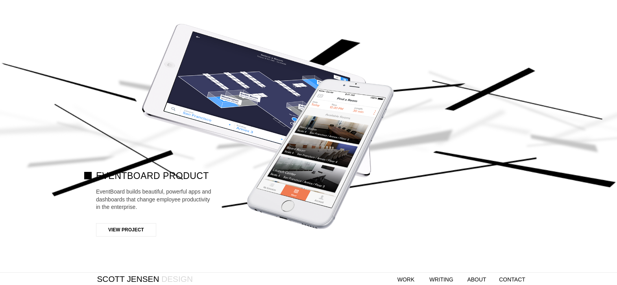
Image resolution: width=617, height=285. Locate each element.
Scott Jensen (145, 278)
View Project (126, 230)
